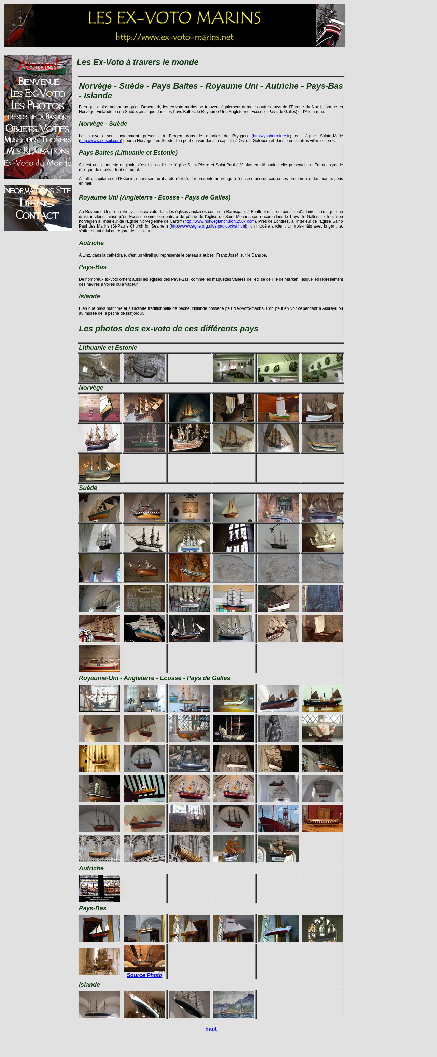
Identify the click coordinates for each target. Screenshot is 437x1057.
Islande (89, 984)
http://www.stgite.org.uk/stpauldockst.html (208, 226)
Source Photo (144, 975)
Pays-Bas (93, 908)
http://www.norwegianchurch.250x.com (219, 221)
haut (211, 1029)
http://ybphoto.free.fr (271, 136)
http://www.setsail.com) (101, 140)
